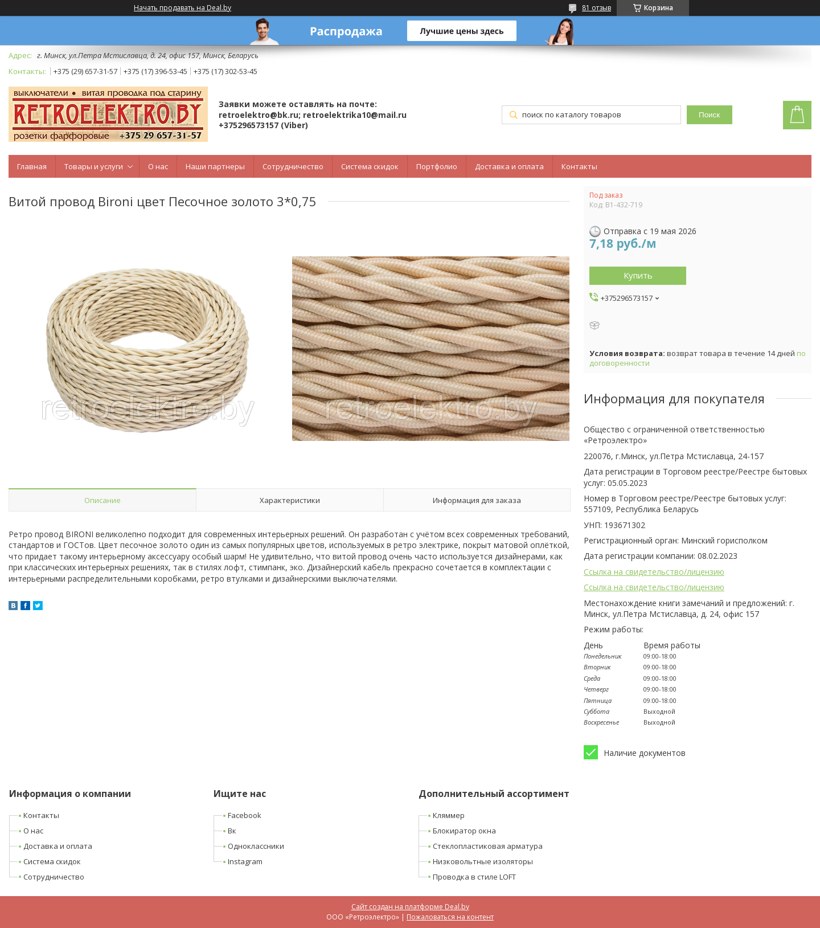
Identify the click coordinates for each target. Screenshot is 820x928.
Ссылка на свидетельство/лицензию (654, 571)
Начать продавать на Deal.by (182, 8)
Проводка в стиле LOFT (474, 877)
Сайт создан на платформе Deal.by (410, 906)
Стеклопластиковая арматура (488, 846)
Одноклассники (256, 846)
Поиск (709, 115)
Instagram (245, 861)
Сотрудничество (293, 166)
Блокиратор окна (464, 830)
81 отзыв (596, 8)
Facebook (244, 815)
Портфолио (436, 166)
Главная (32, 166)
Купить (638, 275)
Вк (232, 830)
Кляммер (449, 815)
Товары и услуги (93, 166)
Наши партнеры (215, 166)
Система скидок (370, 166)
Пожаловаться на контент (450, 917)
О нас (158, 166)
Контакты (579, 166)
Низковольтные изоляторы (483, 861)
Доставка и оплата (509, 166)
